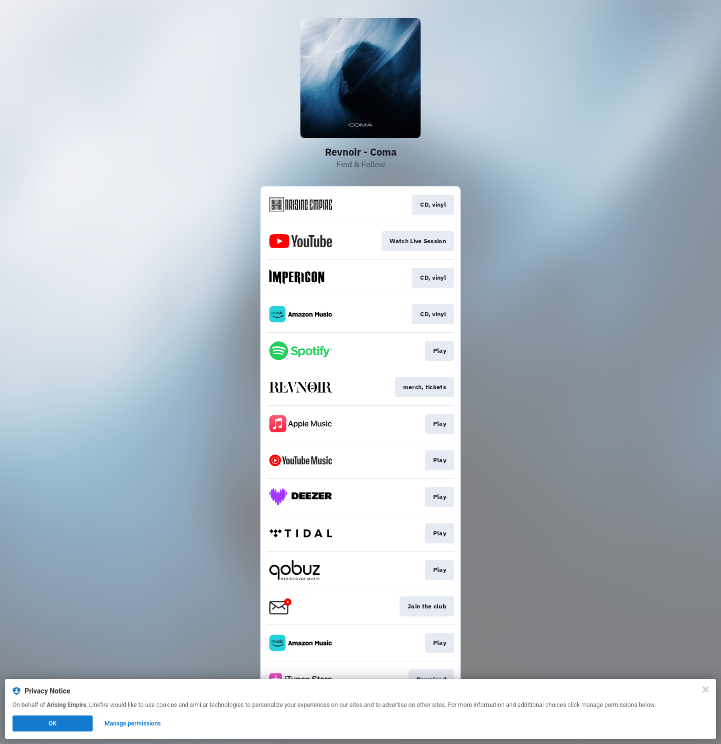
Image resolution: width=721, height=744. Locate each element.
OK (53, 723)
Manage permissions (133, 723)
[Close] (705, 689)
